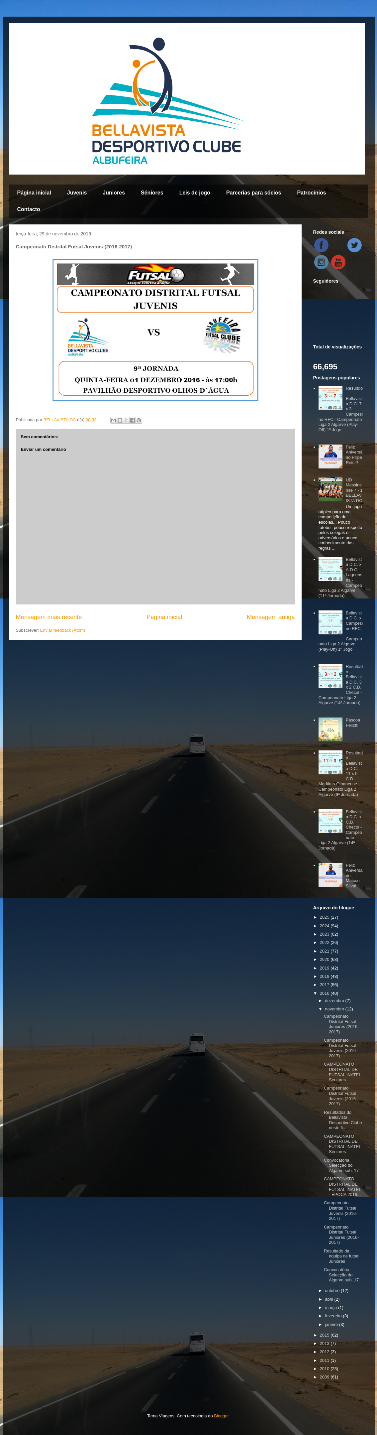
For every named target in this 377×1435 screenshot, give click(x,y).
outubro (333, 1290)
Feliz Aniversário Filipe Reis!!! (354, 455)
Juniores (114, 193)
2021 (325, 951)
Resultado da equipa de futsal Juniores (341, 1256)
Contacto (28, 209)
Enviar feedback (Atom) (62, 630)
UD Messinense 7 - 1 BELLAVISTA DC (354, 490)
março (331, 1307)
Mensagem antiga (271, 617)
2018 (325, 976)
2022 (325, 942)
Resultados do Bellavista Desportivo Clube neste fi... (343, 1120)
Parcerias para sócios (253, 193)
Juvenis (77, 193)
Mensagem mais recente (49, 617)
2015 (325, 1335)
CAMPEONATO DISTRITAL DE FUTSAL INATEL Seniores (342, 1072)
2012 (325, 1351)
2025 (325, 917)
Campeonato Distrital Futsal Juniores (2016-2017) (341, 1024)
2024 (325, 925)
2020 (325, 959)
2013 (325, 1343)
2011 (325, 1360)
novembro (335, 1008)
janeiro (332, 1324)
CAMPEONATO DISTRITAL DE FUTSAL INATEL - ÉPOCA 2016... (342, 1186)
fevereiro (334, 1315)
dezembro (335, 1000)
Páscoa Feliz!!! (353, 723)
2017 (325, 984)
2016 (325, 993)
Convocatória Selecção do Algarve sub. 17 (341, 1165)
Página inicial (34, 193)
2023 (325, 934)
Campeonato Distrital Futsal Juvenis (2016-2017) (340, 1048)
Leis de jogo (194, 193)
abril (329, 1299)
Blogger (221, 1415)
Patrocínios (311, 193)
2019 (325, 968)
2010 (325, 1368)
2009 (325, 1376)
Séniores (152, 193)
